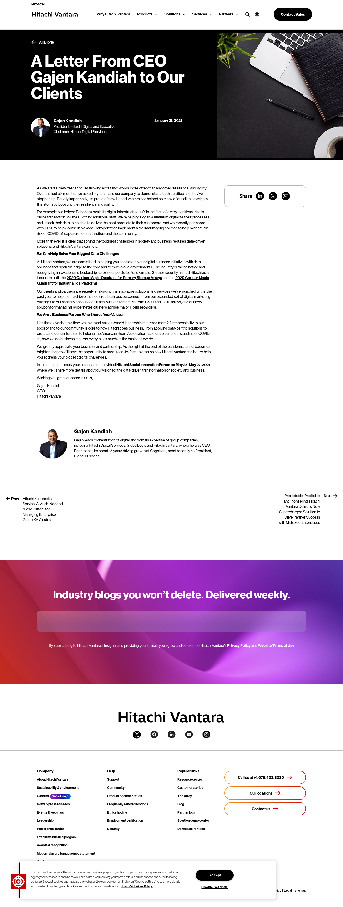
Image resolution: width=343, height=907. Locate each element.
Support (113, 779)
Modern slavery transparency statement (66, 854)
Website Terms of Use (276, 645)
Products (144, 14)
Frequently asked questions (127, 804)
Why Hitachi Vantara (113, 14)
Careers (43, 796)
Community (116, 788)
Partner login (186, 812)
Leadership (45, 821)
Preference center (50, 829)
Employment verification (125, 821)
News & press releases (53, 804)
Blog (180, 804)
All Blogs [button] (42, 42)
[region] (147, 880)
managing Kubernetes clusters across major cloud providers (105, 307)
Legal (288, 890)
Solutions (172, 14)
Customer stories (190, 788)
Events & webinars (50, 812)
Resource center (189, 779)
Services (199, 14)
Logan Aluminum (154, 217)
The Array (184, 796)
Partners (226, 14)
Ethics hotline (117, 812)
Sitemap (300, 890)
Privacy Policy (239, 645)
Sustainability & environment (58, 788)
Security (113, 829)
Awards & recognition (52, 845)
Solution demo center (193, 821)
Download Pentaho (191, 829)
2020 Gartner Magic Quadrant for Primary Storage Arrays (114, 278)
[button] (255, 14)
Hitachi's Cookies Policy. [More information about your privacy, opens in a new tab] (137, 886)
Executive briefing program (57, 837)
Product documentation (124, 796)
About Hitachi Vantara (52, 779)
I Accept (215, 875)
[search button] (246, 14)
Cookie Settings (214, 887)
